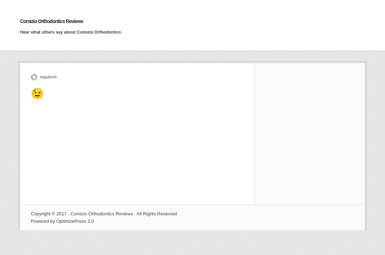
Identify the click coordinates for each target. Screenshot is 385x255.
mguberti (48, 77)
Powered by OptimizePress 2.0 (62, 221)
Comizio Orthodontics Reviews (51, 21)
